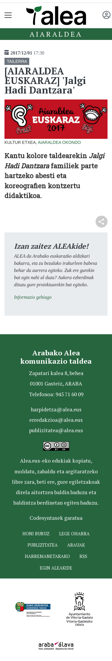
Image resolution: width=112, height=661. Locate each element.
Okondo (71, 142)
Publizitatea (42, 545)
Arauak (76, 545)
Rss (83, 556)
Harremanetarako (47, 556)
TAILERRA (17, 61)
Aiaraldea (56, 34)
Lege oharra (74, 533)
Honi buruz (36, 533)
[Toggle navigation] (8, 15)
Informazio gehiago (33, 297)
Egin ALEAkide (56, 568)
